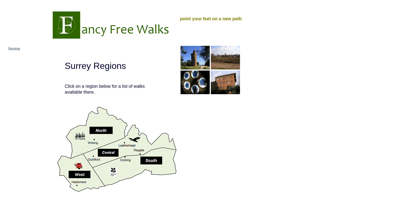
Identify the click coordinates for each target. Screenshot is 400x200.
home (14, 48)
